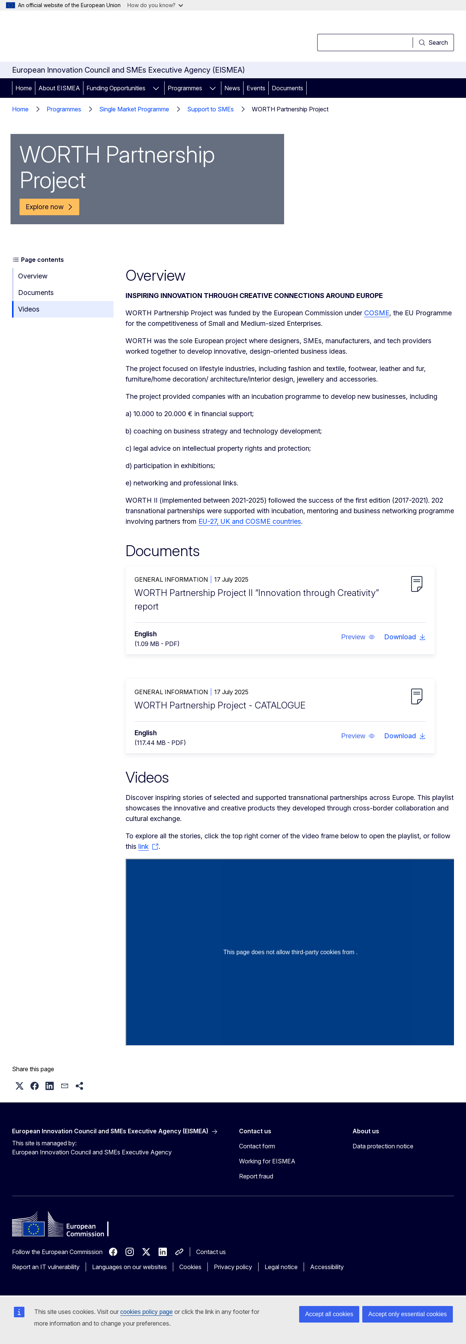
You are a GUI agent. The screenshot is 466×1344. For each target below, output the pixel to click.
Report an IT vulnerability (46, 1267)
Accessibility (327, 1267)
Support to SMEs (210, 109)
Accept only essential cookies (407, 1314)
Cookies (190, 1267)
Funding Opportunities (115, 88)
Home (23, 88)
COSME (376, 313)
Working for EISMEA (267, 1161)
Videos (28, 309)
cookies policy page (146, 1312)
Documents (287, 88)
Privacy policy (233, 1267)
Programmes (185, 88)
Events (256, 88)
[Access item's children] (156, 88)
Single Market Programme (134, 109)
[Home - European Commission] (72, 38)
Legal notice (281, 1267)
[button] (358, 637)
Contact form (257, 1146)
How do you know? (155, 5)
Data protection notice (383, 1146)
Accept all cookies (329, 1314)
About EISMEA (59, 88)
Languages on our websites (129, 1267)
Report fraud (256, 1176)
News (232, 88)
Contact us (211, 1252)
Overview (32, 276)
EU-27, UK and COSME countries (249, 521)
